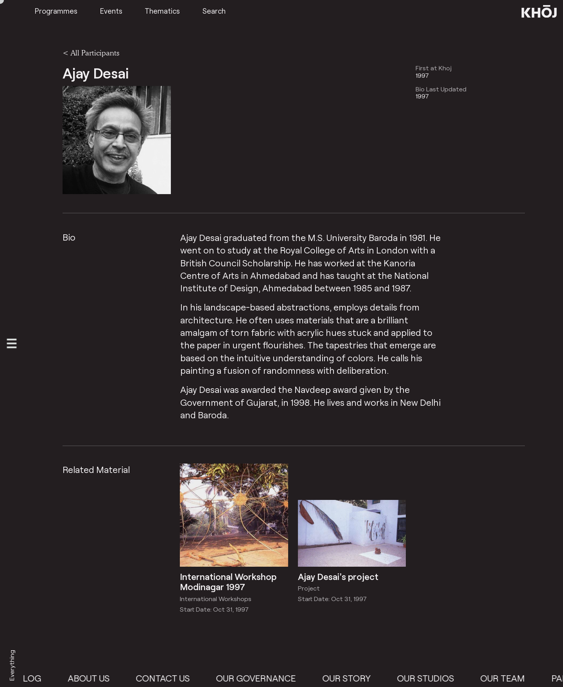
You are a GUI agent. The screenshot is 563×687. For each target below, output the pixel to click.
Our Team (510, 678)
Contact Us (170, 678)
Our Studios (433, 678)
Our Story (354, 678)
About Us (96, 678)
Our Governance (263, 678)
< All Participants (91, 52)
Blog (37, 678)
